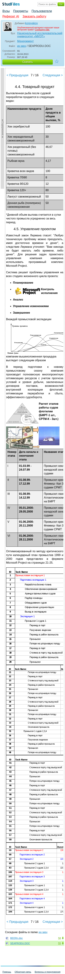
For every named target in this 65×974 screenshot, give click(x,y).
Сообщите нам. (42, 30)
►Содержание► (2, 128)
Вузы (6, 11)
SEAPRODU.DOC (20, 943)
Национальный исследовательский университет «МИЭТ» (39, 35)
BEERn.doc (16, 938)
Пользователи (42, 11)
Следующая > (53, 75)
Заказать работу (34, 16)
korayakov (31, 23)
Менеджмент (25, 41)
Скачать (27, 61)
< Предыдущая (17, 75)
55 (59, 943)
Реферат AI (10, 16)
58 (59, 938)
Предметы (20, 11)
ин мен (21, 46)
